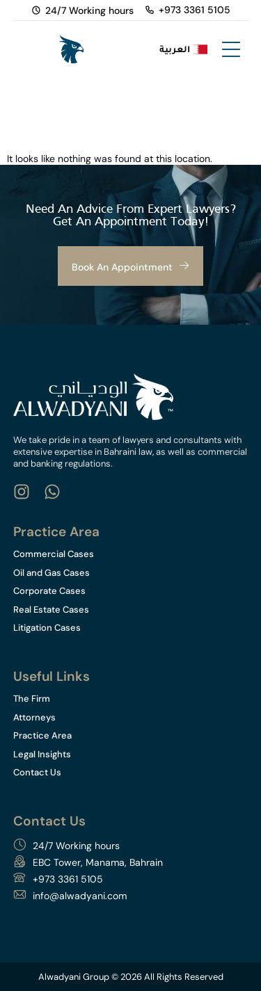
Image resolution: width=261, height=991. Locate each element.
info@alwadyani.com (80, 895)
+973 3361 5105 (68, 879)
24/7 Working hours (76, 845)
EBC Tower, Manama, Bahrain (98, 862)
